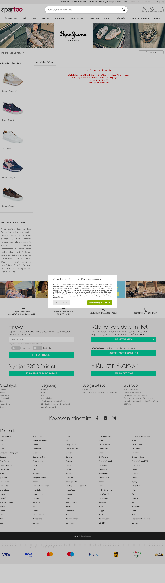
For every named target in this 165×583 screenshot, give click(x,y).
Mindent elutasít (61, 302)
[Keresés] (123, 9)
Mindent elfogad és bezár (99, 302)
